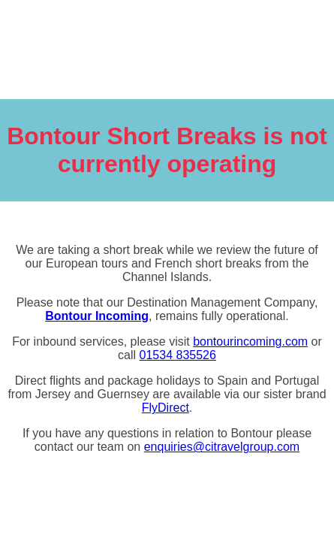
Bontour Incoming (97, 316)
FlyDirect (165, 407)
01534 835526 (178, 355)
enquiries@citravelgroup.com (221, 446)
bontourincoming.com (250, 341)
